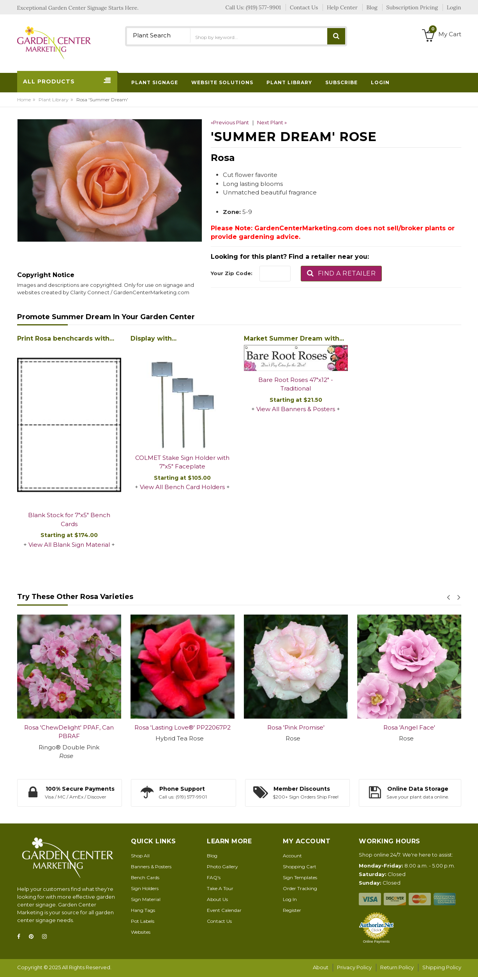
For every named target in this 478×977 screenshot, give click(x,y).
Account (292, 856)
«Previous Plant (230, 122)
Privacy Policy (354, 967)
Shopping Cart (299, 866)
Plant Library (54, 99)
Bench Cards (145, 877)
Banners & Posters (151, 866)
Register (292, 910)
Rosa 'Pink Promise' (296, 727)
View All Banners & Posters (295, 409)
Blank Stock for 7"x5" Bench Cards (69, 519)
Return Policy (397, 967)
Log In (290, 899)
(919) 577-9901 (263, 7)
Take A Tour (220, 888)
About (320, 967)
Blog (212, 856)
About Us (217, 899)
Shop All (140, 856)
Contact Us (219, 921)
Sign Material (146, 899)
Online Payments (376, 941)
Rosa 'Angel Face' (409, 727)
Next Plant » (272, 122)
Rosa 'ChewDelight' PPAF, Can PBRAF (69, 732)
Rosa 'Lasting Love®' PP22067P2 (182, 727)
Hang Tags (143, 910)
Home (24, 99)
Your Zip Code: (231, 273)
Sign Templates (300, 877)
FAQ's (213, 877)
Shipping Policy (441, 967)
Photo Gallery (222, 866)
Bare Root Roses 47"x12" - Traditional (295, 384)
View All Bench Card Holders (182, 487)
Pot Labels (142, 921)
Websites (140, 932)
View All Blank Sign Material (69, 544)
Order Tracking (300, 888)
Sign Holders (145, 888)
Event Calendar (224, 910)
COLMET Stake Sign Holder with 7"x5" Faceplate (182, 462)
